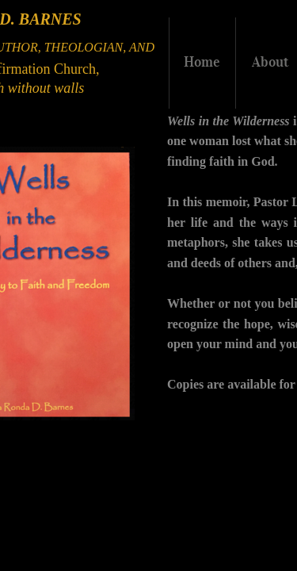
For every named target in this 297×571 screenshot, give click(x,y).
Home (202, 62)
